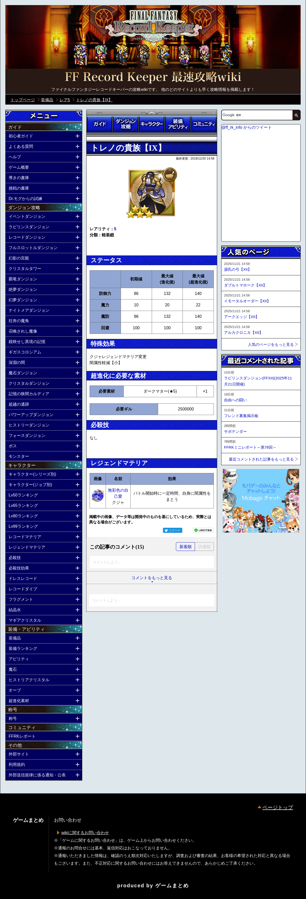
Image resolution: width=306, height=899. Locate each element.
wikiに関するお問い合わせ (85, 833)
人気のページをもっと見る (271, 344)
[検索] (256, 115)
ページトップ (277, 807)
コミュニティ (204, 124)
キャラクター (152, 124)
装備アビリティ (178, 124)
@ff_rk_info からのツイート (246, 127)
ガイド (100, 124)
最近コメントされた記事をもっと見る (261, 459)
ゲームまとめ (172, 885)
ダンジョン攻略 (125, 124)
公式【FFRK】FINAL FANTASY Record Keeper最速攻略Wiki (153, 77)
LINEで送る (203, 530)
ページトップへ (234, 546)
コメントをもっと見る (151, 578)
